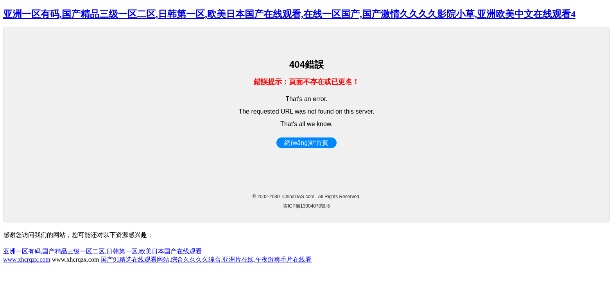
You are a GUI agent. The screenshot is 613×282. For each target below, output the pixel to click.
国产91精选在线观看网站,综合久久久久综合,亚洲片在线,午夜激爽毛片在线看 (206, 259)
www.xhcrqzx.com (26, 259)
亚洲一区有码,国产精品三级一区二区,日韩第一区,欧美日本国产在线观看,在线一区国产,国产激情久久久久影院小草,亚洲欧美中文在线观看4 (289, 14)
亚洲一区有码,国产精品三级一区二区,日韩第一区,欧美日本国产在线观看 (102, 251)
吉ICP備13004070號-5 (306, 206)
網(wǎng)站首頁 (306, 142)
